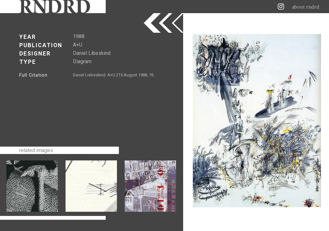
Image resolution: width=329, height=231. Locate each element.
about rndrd (305, 7)
